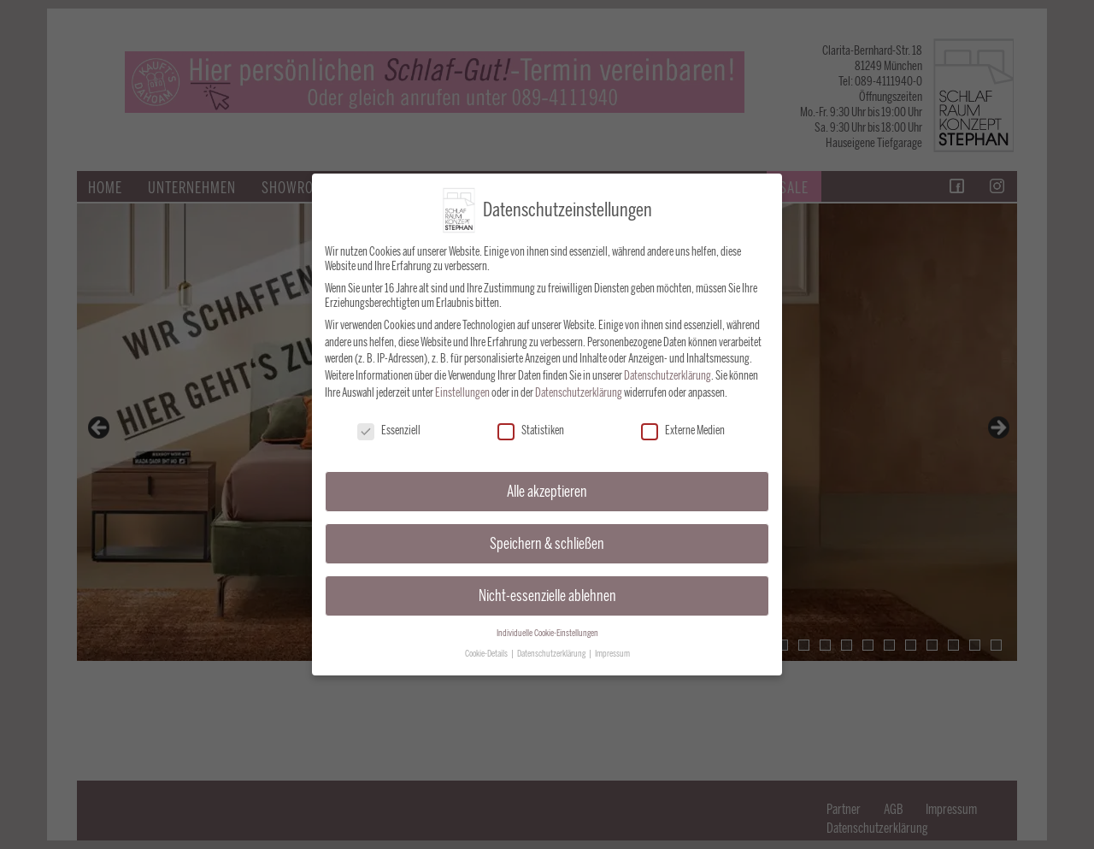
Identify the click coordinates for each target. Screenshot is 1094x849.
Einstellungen (462, 388)
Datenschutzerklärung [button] (552, 650)
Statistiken (530, 427)
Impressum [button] (612, 650)
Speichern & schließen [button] (547, 539)
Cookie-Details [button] (487, 650)
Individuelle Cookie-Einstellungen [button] (547, 628)
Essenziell (389, 427)
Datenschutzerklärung (667, 371)
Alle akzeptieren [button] (547, 487)
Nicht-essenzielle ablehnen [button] (547, 591)
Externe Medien (683, 427)
